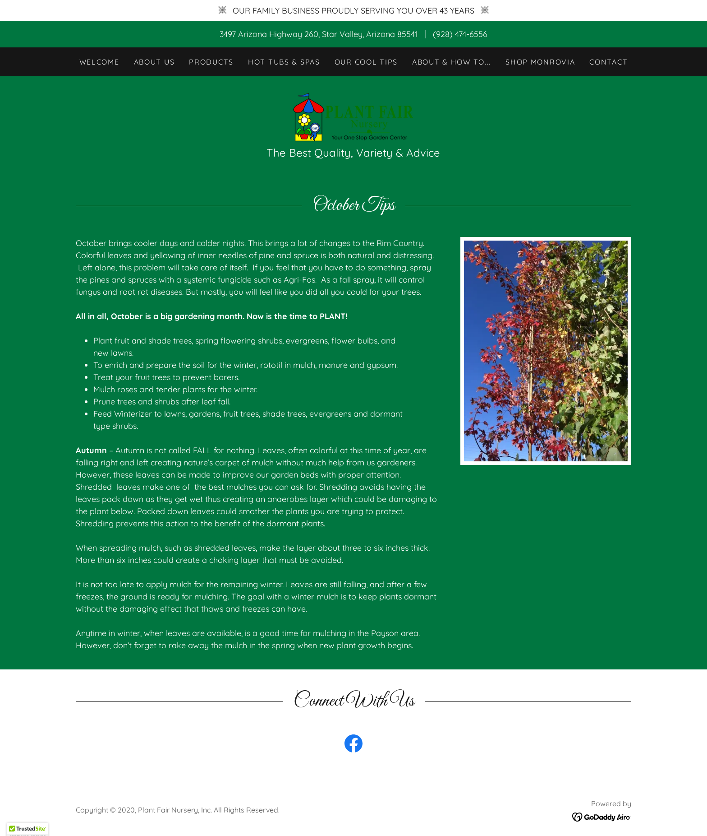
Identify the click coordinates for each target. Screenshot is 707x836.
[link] (353, 116)
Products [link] (211, 61)
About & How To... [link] (451, 61)
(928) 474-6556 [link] (460, 34)
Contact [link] (608, 61)
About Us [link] (154, 61)
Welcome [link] (99, 61)
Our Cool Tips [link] (366, 61)
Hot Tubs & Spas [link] (284, 61)
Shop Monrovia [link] (540, 61)
